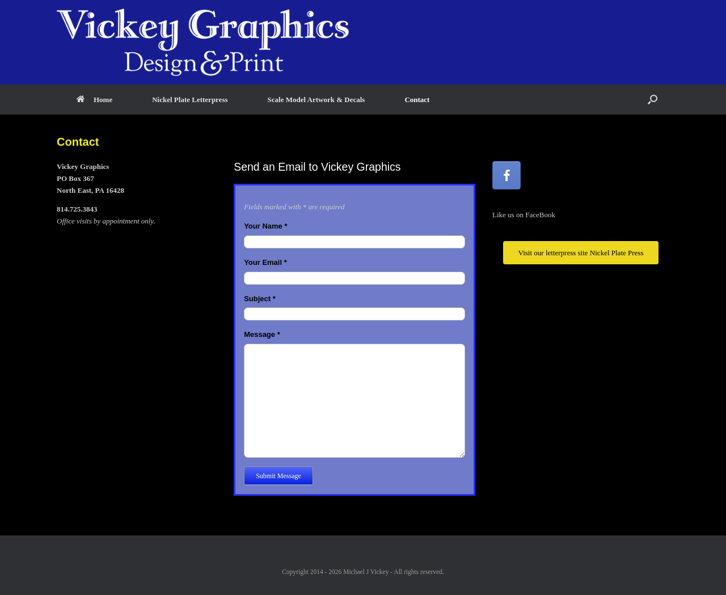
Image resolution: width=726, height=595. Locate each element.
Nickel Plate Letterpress (189, 99)
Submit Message (278, 476)
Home (94, 99)
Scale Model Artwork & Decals (316, 99)
